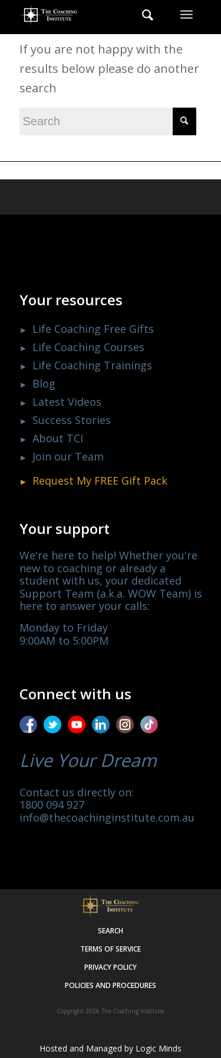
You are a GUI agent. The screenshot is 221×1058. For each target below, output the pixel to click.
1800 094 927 (51, 804)
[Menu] (186, 15)
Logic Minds (159, 1048)
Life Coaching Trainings (92, 365)
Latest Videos (66, 402)
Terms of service (110, 949)
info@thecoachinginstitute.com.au (106, 817)
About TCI (57, 438)
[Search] (141, 14)
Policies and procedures (110, 985)
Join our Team (68, 456)
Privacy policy (110, 967)
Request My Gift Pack (99, 480)
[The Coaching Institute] (92, 14)
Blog (43, 383)
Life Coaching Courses (88, 347)
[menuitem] (141, 14)
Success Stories (71, 420)
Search (110, 931)
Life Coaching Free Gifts (93, 329)
